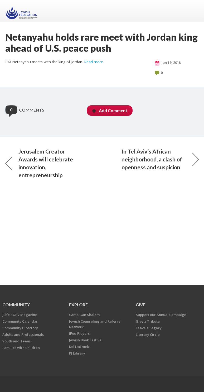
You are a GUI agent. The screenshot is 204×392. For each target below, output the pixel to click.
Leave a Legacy (149, 328)
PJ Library (77, 353)
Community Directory (20, 328)
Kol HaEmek (79, 346)
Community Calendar (20, 321)
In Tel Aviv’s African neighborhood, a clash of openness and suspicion (160, 159)
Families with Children (21, 347)
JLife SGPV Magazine (19, 314)
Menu (193, 11)
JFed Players (79, 333)
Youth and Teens (16, 341)
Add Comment (109, 110)
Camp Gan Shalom (84, 314)
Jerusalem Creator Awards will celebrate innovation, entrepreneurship (39, 163)
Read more (93, 61)
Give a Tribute (148, 321)
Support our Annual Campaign (161, 314)
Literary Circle (148, 334)
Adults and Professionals (23, 334)
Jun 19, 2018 (168, 62)
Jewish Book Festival (86, 340)
